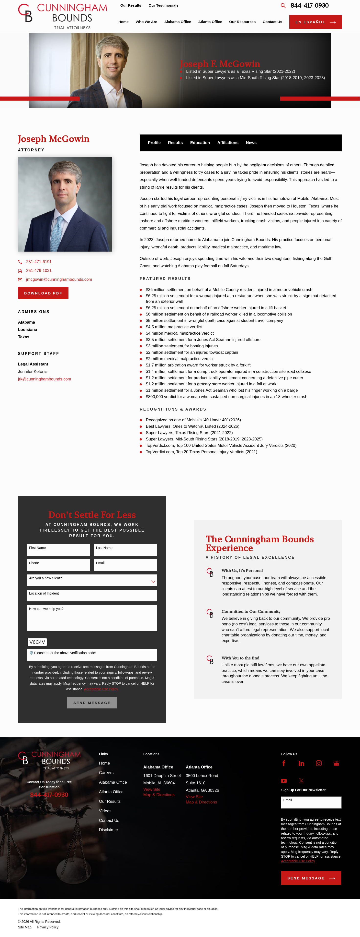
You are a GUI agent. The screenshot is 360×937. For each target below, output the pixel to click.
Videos (105, 811)
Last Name (98, 548)
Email (94, 563)
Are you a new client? (39, 578)
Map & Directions (159, 794)
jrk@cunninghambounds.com (44, 379)
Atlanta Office (111, 792)
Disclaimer (108, 829)
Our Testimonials (164, 5)
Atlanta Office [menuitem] (210, 22)
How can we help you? (40, 609)
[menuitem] (25, 927)
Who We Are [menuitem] (146, 22)
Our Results (130, 5)
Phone (28, 563)
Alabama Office (113, 782)
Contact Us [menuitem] (272, 22)
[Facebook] (284, 763)
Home (104, 763)
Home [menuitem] (123, 22)
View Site (151, 789)
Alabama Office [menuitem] (177, 22)
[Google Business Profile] (336, 763)
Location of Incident (38, 593)
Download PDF (43, 293)
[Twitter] (301, 781)
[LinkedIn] (301, 763)
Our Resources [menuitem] (242, 22)
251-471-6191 (39, 261)
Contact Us (109, 820)
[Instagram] (319, 763)
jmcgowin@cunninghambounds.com (59, 279)
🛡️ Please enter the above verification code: (56, 653)
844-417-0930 (310, 5)
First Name (31, 548)
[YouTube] (284, 781)
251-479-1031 (39, 270)
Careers (106, 772)
